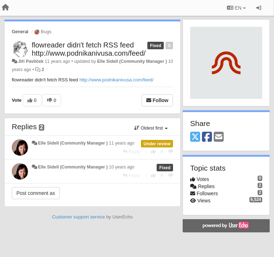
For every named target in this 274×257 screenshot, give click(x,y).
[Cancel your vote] (162, 151)
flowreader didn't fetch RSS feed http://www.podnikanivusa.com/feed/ (89, 49)
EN (236, 8)
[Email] (219, 137)
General (20, 31)
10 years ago (121, 167)
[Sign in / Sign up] (258, 8)
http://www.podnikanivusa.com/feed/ (116, 79)
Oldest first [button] (151, 128)
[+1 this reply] (153, 151)
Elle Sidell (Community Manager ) (132, 61)
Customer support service (78, 217)
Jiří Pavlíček (30, 61)
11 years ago (121, 143)
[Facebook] (207, 137)
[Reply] (132, 151)
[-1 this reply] (170, 151)
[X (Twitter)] (195, 137)
